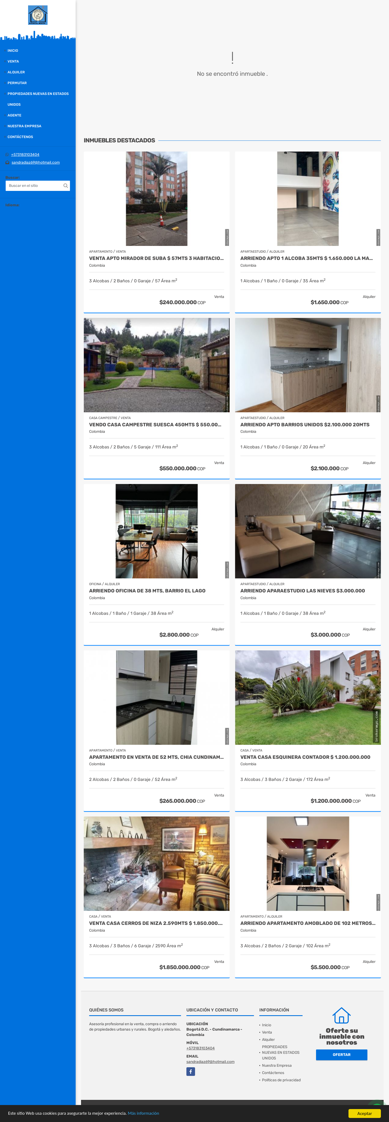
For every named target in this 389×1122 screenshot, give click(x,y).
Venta (13, 61)
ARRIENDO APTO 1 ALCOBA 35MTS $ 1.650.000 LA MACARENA (307, 258)
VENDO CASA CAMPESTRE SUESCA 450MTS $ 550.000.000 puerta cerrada (156, 425)
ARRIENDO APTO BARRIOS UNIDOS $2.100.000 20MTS (305, 425)
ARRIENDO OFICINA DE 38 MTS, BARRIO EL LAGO (147, 591)
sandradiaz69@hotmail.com (36, 162)
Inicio (13, 51)
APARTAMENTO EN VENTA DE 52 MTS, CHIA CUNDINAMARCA (156, 757)
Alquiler (16, 72)
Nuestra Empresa (24, 126)
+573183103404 (25, 154)
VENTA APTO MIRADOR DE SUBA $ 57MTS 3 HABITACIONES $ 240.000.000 (156, 258)
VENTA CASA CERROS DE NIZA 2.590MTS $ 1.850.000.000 (156, 923)
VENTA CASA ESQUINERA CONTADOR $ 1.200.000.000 (305, 757)
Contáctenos (20, 137)
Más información (144, 1114)
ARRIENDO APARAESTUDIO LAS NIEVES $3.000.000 (302, 591)
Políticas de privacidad (281, 1080)
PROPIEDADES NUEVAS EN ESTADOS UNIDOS (38, 99)
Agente (14, 115)
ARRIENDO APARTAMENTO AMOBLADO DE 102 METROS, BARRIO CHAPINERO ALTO (307, 923)
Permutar (17, 83)
